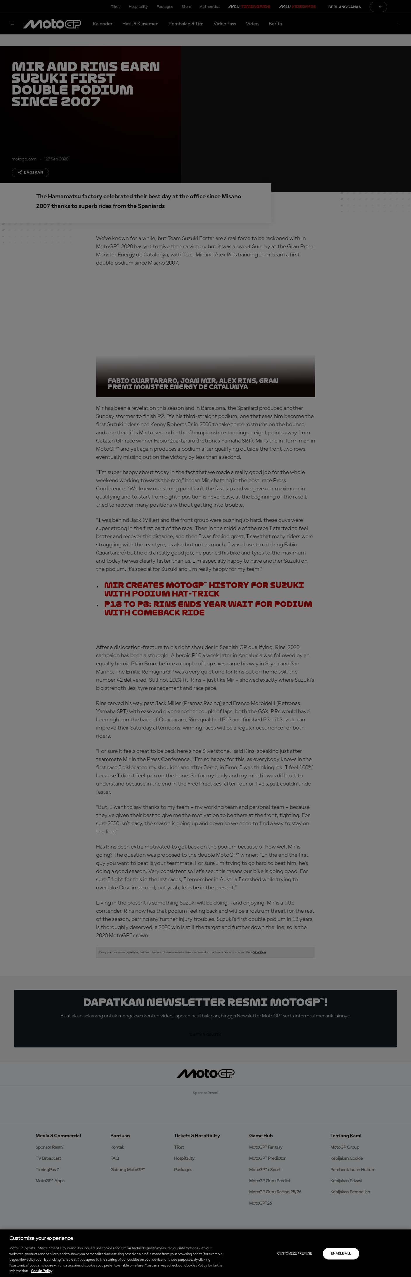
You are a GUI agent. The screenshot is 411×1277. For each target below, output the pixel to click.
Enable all (341, 1253)
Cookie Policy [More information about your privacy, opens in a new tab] (41, 1271)
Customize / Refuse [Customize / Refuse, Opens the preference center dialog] (294, 1253)
